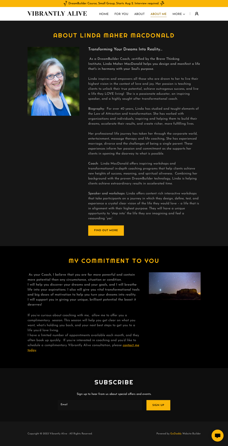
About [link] (139, 14)
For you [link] (121, 14)
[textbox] (100, 405)
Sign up (158, 405)
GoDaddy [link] (176, 433)
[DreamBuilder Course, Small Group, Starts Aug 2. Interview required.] (114, 3)
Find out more (106, 230)
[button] (179, 14)
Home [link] (104, 14)
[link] (58, 14)
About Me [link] (159, 14)
